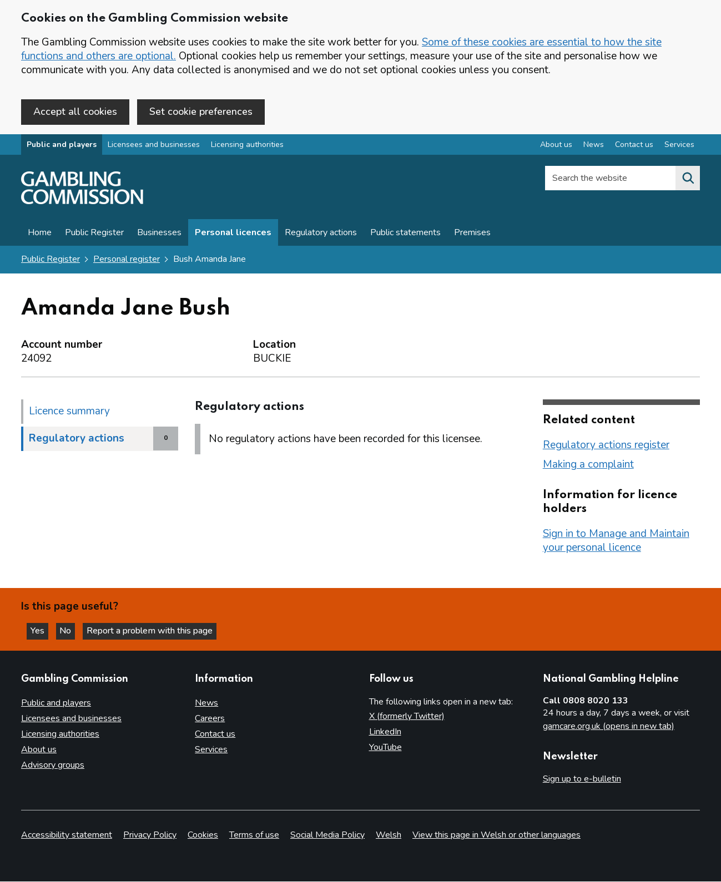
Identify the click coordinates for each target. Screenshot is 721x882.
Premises (472, 234)
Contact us (215, 734)
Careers (210, 718)
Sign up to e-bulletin (582, 779)
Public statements (405, 234)
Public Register (94, 234)
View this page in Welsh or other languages (496, 835)
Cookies (203, 835)
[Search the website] (687, 180)
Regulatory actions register (606, 446)
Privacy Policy (150, 835)
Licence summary (69, 412)
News (206, 703)
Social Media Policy (327, 835)
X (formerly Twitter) (407, 716)
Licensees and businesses (154, 146)
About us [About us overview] (556, 146)
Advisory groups (52, 765)
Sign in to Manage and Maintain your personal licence (616, 542)
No (71, 630)
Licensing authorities (247, 146)
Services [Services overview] (679, 146)
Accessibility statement (66, 835)
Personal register (126, 261)
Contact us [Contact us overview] (634, 146)
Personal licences (233, 234)
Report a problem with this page (156, 630)
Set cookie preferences (201, 111)
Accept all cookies (75, 111)
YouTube (385, 747)
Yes (41, 630)
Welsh (388, 835)
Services (211, 749)
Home (40, 234)
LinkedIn (385, 732)
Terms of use (254, 835)
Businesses (159, 234)
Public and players (62, 146)
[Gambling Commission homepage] (82, 203)
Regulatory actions (321, 234)
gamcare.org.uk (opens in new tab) (608, 726)
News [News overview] (593, 146)
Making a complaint (588, 465)
